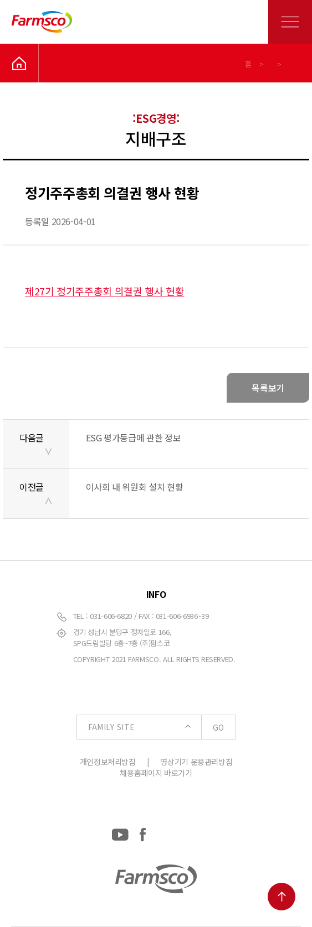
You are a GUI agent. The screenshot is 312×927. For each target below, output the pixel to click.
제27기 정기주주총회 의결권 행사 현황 (104, 291)
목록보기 (268, 387)
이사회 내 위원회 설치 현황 (134, 486)
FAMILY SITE (162, 727)
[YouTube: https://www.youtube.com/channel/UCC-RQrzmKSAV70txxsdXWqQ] (120, 832)
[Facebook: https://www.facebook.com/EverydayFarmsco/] (142, 832)
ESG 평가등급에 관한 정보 (133, 437)
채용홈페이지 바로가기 (156, 772)
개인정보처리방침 (108, 761)
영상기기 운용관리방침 (196, 761)
